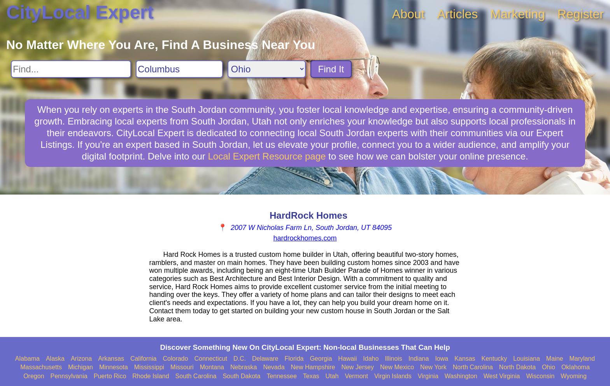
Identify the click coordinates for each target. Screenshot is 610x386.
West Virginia (502, 376)
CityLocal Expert (80, 12)
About (408, 14)
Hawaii (347, 358)
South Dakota (241, 376)
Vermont (356, 376)
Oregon (33, 376)
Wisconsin (540, 376)
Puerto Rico (110, 376)
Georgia (321, 358)
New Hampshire (313, 367)
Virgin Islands (393, 376)
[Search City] (179, 69)
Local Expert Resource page (267, 156)
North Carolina (473, 367)
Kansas (464, 358)
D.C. (239, 358)
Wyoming (574, 376)
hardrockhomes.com (305, 238)
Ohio (548, 367)
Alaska (55, 358)
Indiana (418, 358)
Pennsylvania (69, 376)
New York (433, 367)
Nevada (273, 367)
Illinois (393, 358)
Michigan (80, 367)
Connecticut (210, 358)
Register (580, 14)
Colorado (175, 358)
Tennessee (281, 376)
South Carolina (196, 376)
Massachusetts (41, 367)
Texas (311, 376)
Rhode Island (150, 376)
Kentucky (494, 358)
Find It (331, 69)
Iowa (441, 358)
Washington (461, 376)
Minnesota (113, 367)
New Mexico (397, 367)
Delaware (265, 358)
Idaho (371, 358)
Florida (294, 358)
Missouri (182, 367)
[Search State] (267, 69)
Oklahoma (575, 367)
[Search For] (71, 69)
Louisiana (526, 358)
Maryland (582, 358)
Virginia (428, 376)
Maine (554, 358)
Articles (457, 14)
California (143, 358)
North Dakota (517, 367)
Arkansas (111, 358)
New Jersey (357, 367)
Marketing (517, 14)
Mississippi (149, 367)
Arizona (81, 358)
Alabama (27, 358)
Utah (332, 376)
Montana (212, 367)
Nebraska (243, 367)
